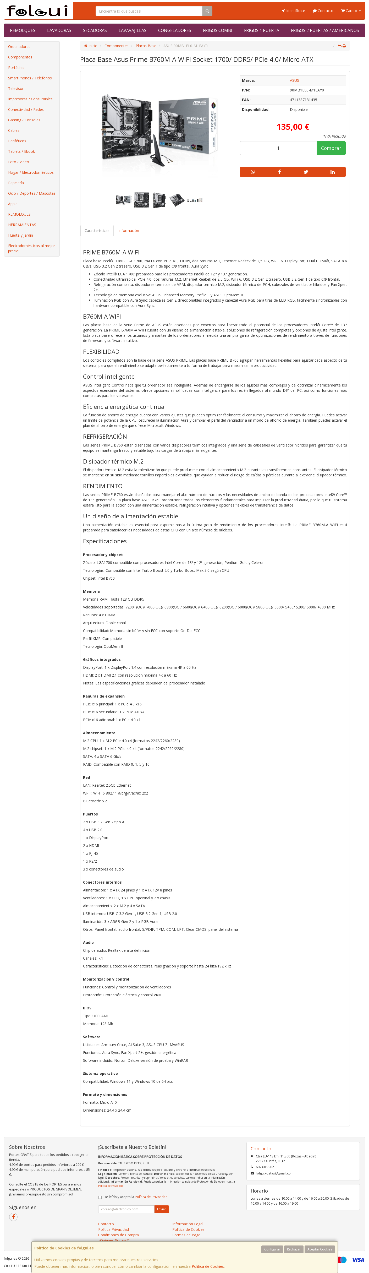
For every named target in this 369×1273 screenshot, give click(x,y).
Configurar (272, 1249)
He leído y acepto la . (136, 1197)
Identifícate (293, 10)
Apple (13, 203)
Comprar (331, 148)
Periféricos (17, 140)
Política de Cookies (208, 1266)
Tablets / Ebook (21, 151)
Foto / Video (18, 161)
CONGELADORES (174, 30)
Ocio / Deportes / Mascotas (32, 193)
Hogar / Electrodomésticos (31, 172)
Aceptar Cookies (319, 1249)
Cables (13, 130)
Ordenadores (19, 46)
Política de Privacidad (111, 1186)
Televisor (16, 88)
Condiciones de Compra (118, 1234)
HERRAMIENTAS (22, 224)
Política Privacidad (113, 1229)
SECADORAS (95, 30)
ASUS (294, 80)
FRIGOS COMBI (217, 30)
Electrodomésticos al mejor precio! (31, 248)
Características (97, 230)
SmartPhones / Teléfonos (30, 77)
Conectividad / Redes (26, 109)
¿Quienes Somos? (113, 1240)
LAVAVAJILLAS (132, 30)
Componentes (20, 57)
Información (128, 230)
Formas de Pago (186, 1234)
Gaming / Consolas (24, 119)
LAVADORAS (59, 30)
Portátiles (16, 67)
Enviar (161, 1209)
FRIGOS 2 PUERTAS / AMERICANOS (325, 30)
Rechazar (294, 1249)
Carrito (351, 10)
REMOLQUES (22, 30)
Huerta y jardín (20, 235)
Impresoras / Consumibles (30, 98)
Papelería (16, 182)
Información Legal (187, 1223)
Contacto (323, 10)
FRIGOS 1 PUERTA (261, 30)
